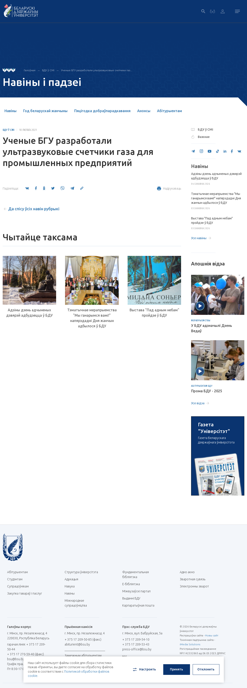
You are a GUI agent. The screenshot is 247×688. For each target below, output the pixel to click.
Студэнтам (14, 579)
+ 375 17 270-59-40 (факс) (25, 654)
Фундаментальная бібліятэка (135, 574)
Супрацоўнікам (18, 586)
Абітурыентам (169, 111)
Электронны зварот (194, 586)
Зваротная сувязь (192, 579)
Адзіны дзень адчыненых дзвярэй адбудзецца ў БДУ (29, 312)
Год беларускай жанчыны (45, 111)
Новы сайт (211, 635)
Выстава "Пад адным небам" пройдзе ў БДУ (154, 312)
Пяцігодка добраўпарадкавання (102, 111)
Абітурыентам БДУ (201, 386)
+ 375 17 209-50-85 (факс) (83, 639)
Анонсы (143, 111)
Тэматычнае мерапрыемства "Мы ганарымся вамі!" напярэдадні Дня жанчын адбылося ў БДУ (92, 318)
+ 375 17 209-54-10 (135, 639)
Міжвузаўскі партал (138, 591)
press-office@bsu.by (136, 649)
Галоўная (29, 70)
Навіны (10, 111)
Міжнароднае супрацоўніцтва (78, 603)
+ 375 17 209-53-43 (135, 644)
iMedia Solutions (190, 644)
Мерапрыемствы (200, 320)
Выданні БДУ (131, 598)
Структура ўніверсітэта (81, 572)
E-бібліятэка (132, 584)
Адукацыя (71, 579)
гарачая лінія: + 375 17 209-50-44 (26, 647)
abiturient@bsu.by (77, 644)
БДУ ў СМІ (48, 70)
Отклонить (205, 669)
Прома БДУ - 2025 (206, 391)
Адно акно (187, 572)
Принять (176, 669)
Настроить (144, 669)
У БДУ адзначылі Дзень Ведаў (211, 328)
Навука (71, 586)
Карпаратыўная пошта (140, 605)
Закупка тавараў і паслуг (24, 593)
